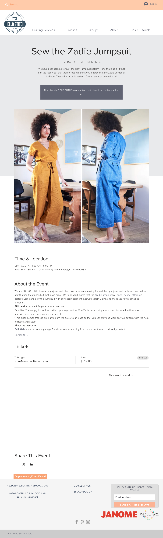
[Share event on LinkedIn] (31, 464)
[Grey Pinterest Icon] (82, 521)
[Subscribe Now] (134, 504)
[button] (93, 30)
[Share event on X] (23, 464)
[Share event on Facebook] (16, 464)
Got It (81, 94)
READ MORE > (22, 335)
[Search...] (19, 5)
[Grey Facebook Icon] (76, 521)
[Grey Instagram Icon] (88, 521)
